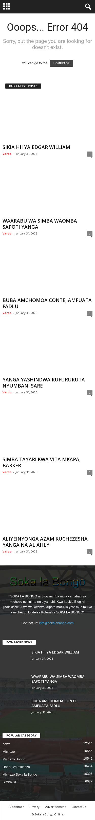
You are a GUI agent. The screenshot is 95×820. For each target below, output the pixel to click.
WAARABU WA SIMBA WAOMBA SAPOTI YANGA (40, 223)
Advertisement (55, 807)
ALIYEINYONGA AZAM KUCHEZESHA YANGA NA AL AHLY (45, 541)
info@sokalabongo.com (56, 623)
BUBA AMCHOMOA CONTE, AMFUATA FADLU (47, 303)
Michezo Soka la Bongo (20, 774)
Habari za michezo (16, 767)
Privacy (35, 807)
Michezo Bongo (14, 759)
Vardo (7, 154)
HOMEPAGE (61, 63)
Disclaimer (16, 807)
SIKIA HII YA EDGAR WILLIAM (36, 147)
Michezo (9, 752)
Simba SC (10, 782)
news (6, 744)
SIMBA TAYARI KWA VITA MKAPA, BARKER (42, 462)
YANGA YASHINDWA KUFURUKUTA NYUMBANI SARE (44, 382)
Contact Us (78, 807)
